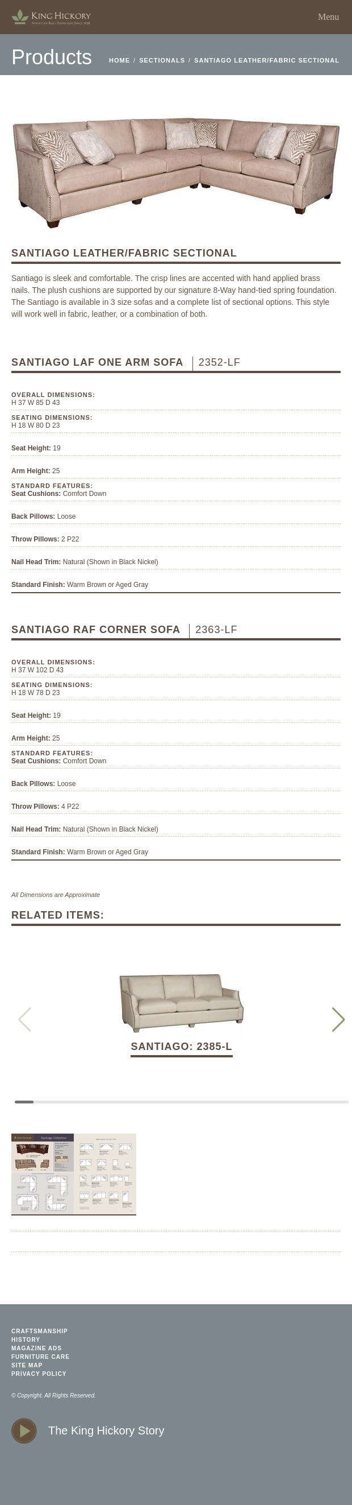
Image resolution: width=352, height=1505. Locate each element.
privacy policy (39, 1374)
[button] (338, 1019)
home (51, 17)
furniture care (40, 1357)
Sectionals (162, 60)
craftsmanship (39, 1331)
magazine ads (36, 1348)
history (25, 1340)
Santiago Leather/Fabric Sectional (267, 60)
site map (27, 1365)
